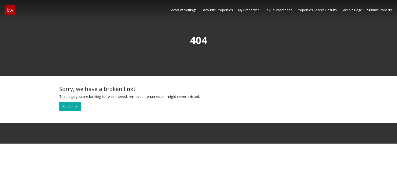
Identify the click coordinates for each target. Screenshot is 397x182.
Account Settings (183, 10)
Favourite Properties (217, 10)
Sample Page (352, 10)
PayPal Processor (278, 10)
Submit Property (379, 10)
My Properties (249, 10)
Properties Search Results (317, 10)
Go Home (70, 106)
